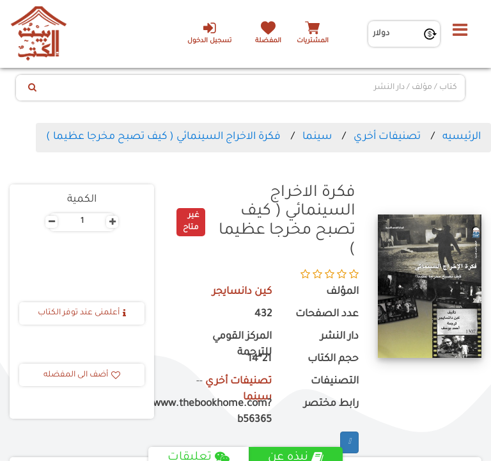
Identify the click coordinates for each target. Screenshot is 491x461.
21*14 (259, 359)
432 (263, 314)
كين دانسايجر (242, 292)
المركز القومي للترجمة (242, 345)
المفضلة (268, 41)
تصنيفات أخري (387, 137)
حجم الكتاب (333, 359)
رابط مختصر (331, 404)
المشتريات (313, 41)
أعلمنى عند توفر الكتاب (82, 313)
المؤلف (342, 292)
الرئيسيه (461, 137)
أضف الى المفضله (81, 375)
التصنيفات (335, 381)
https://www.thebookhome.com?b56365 (222, 412)
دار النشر (339, 337)
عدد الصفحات (327, 314)
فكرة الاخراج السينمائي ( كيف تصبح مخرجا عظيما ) (163, 137)
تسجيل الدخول (209, 32)
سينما (317, 137)
